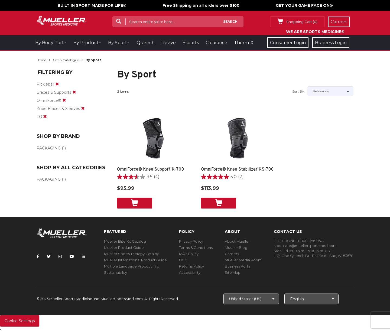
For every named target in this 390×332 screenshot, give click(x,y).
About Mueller (237, 241)
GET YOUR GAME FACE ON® (304, 5)
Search (230, 21)
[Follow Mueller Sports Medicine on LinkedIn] (83, 256)
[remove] (57, 84)
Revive (168, 42)
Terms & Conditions (196, 247)
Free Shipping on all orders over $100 (200, 5)
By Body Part (49, 42)
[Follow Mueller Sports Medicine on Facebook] (38, 256)
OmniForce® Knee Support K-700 (150, 169)
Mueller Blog (236, 247)
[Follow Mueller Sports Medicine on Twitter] (49, 256)
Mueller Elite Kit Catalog (125, 241)
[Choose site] (251, 299)
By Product (86, 42)
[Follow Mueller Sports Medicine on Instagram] (60, 256)
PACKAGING (49, 148)
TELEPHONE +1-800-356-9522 (299, 241)
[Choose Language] (311, 299)
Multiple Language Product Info (131, 266)
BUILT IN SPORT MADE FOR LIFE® (91, 5)
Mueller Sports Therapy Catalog (132, 254)
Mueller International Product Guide (135, 260)
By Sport (117, 42)
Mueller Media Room (243, 260)
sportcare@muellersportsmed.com (305, 245)
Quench (145, 42)
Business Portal (238, 266)
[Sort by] (330, 91)
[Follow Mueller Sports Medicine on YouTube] (72, 256)
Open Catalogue (66, 60)
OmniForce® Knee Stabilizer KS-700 (237, 169)
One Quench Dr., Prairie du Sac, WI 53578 (317, 255)
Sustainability (115, 272)
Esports (191, 42)
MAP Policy (189, 254)
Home (41, 60)
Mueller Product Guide (124, 247)
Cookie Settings (20, 320)
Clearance (216, 42)
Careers (232, 254)
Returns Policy (191, 266)
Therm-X (243, 42)
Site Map (232, 272)
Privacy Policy (191, 241)
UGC (183, 260)
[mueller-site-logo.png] (61, 20)
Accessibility (189, 272)
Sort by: (298, 91)
